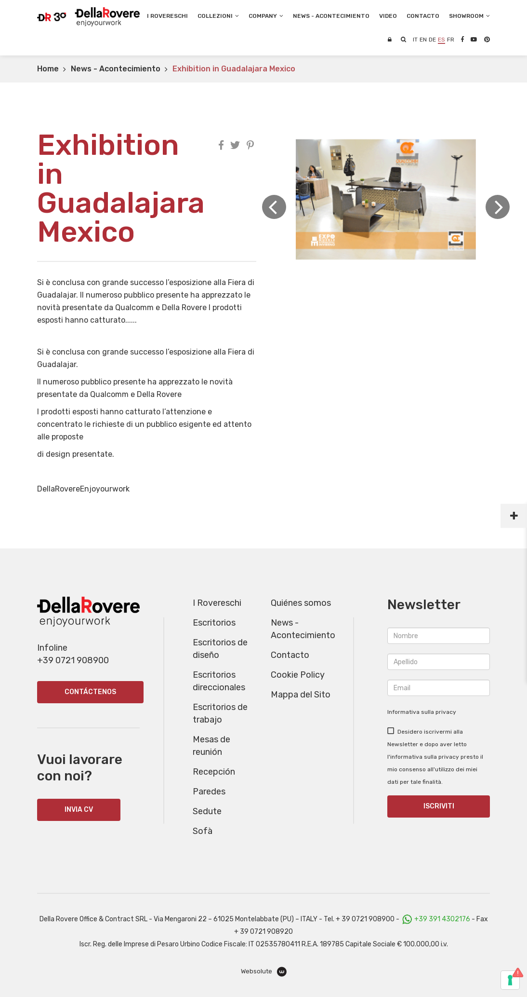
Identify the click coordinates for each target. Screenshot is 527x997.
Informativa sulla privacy (421, 712)
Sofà (202, 831)
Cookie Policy (298, 674)
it (415, 39)
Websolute (264, 972)
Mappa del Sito (300, 694)
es (441, 39)
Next (498, 207)
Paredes (209, 791)
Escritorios (214, 622)
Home (48, 68)
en (423, 39)
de (432, 39)
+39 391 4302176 (442, 919)
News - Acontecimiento (115, 68)
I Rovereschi (167, 16)
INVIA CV (79, 810)
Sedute (207, 811)
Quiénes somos (301, 603)
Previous (274, 207)
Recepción (214, 771)
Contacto (290, 655)
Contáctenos (90, 692)
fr (450, 39)
